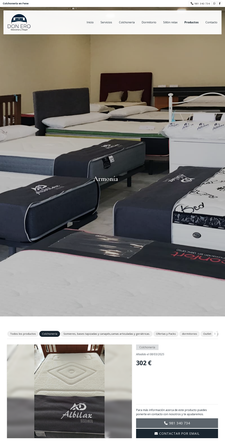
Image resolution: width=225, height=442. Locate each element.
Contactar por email (179, 433)
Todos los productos (23, 333)
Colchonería (147, 347)
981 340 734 (179, 423)
